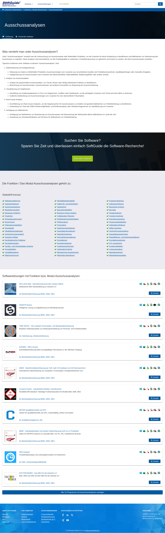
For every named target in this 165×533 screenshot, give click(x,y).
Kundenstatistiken (116, 246)
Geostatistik (9, 228)
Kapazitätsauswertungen (118, 234)
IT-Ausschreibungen (47, 514)
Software (28, 4)
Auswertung (61, 207)
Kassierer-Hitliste (11, 237)
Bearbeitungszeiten (12, 210)
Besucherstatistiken (64, 210)
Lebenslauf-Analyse (64, 249)
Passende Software (25, 37)
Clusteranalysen (115, 213)
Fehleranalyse (62, 222)
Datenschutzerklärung (92, 531)
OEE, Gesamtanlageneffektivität (34, 462)
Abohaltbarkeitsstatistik (66, 201)
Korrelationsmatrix (12, 243)
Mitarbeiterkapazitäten (117, 256)
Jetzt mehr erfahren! (82, 159)
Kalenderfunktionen (64, 234)
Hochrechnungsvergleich (14, 234)
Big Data (112, 210)
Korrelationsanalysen (117, 240)
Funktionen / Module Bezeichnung (35, 9)
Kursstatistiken (10, 249)
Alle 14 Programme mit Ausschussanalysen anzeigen (82, 493)
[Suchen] (160, 4)
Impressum (5, 522)
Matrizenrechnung (12, 256)
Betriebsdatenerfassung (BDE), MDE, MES (38, 294)
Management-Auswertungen (68, 252)
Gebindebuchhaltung (117, 225)
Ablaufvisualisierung (12, 201)
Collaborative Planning (65, 216)
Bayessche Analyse (116, 207)
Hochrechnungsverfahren (118, 231)
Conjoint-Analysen (116, 216)
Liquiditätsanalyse (12, 252)
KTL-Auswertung (115, 243)
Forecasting (61, 225)
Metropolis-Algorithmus (66, 256)
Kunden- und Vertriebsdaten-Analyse (19, 246)
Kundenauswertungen (65, 246)
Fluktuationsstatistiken (13, 225)
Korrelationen (62, 240)
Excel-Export (10, 222)
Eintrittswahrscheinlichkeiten (68, 219)
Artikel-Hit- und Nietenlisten (67, 204)
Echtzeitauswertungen (13, 219)
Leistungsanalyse (115, 249)
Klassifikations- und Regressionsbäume (124, 237)
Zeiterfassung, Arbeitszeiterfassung (35, 336)
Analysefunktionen (12, 204)
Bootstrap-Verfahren (12, 213)
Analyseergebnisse (116, 201)
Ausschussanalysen (55, 9)
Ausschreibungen (44, 4)
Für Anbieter (64, 4)
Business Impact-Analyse (66, 213)
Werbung (24, 517)
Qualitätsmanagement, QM (32, 420)
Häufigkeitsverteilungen (14, 231)
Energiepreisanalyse (117, 219)
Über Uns (5, 514)
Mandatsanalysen (116, 252)
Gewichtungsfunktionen (66, 228)
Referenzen (6, 517)
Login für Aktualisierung (28, 522)
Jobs (3, 519)
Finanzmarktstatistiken (117, 222)
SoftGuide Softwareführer (13, 9)
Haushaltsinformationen (66, 231)
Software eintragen (27, 514)
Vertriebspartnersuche (48, 517)
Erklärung (9, 37)
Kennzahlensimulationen (66, 237)
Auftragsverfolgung (116, 204)
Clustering (9, 216)
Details (156, 293)
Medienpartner (25, 519)
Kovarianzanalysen (64, 243)
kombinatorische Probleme (15, 240)
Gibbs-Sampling (115, 228)
